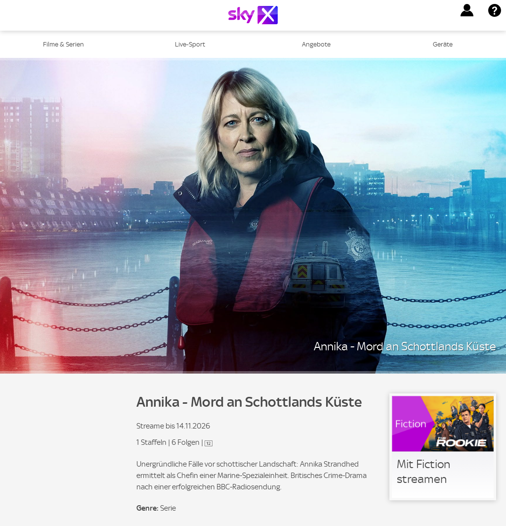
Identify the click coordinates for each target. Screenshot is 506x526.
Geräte (443, 44)
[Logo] (253, 15)
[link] (442, 446)
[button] (467, 10)
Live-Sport (190, 44)
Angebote (316, 44)
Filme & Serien (63, 44)
